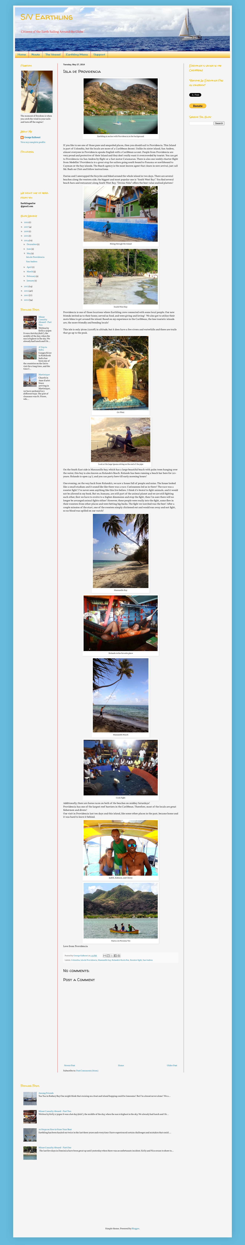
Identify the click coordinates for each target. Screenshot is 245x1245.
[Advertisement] (48, 1192)
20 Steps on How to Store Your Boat (55, 1129)
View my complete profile (33, 142)
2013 (26, 286)
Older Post (172, 1065)
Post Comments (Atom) (87, 1070)
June (29, 249)
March (30, 271)
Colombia (75, 960)
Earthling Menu (77, 54)
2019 (26, 222)
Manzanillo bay (104, 960)
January (31, 280)
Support (99, 54)
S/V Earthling (47, 16)
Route (36, 54)
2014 (26, 240)
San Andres (148, 960)
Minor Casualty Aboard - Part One (55, 1147)
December (32, 244)
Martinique (44, 374)
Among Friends (46, 1093)
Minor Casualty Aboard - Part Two (45, 321)
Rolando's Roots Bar (120, 960)
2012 (26, 290)
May (29, 253)
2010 (26, 300)
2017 (26, 227)
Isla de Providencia (89, 960)
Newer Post (69, 1065)
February (31, 276)
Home (22, 54)
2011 (26, 295)
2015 (26, 235)
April (29, 267)
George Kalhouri (32, 137)
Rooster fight (136, 960)
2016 (26, 231)
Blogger (135, 1228)
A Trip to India (43, 348)
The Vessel (52, 54)
